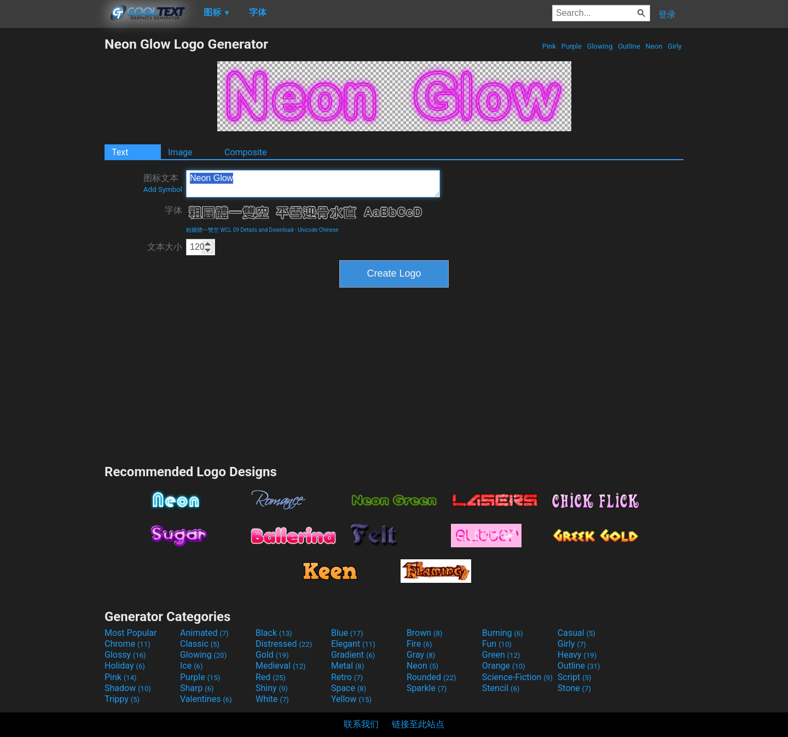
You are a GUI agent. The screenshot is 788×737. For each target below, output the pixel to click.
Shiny (272, 688)
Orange (503, 665)
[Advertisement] (52, 200)
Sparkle (427, 688)
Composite (245, 152)
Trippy (122, 699)
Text (120, 152)
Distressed (284, 644)
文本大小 (164, 247)
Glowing (599, 46)
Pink (549, 46)
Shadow (128, 688)
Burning (502, 633)
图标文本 (162, 183)
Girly (674, 46)
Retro (347, 677)
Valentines (206, 699)
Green (501, 655)
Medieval (281, 665)
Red (271, 677)
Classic (199, 644)
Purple (572, 46)
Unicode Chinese (318, 230)
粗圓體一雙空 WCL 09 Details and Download (239, 230)
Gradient (353, 655)
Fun (497, 644)
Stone (574, 688)
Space (348, 688)
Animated (204, 633)
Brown (424, 633)
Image (180, 152)
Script (575, 677)
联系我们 (361, 724)
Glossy (125, 655)
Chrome (127, 644)
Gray (421, 655)
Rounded (431, 677)
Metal (347, 665)
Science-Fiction (517, 677)
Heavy (577, 655)
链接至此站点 (418, 724)
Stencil (500, 688)
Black (274, 633)
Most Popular (131, 633)
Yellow (351, 699)
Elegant (353, 644)
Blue (347, 633)
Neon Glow (313, 183)
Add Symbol (162, 189)
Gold (272, 655)
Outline (629, 46)
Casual (576, 633)
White (272, 699)
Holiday (125, 665)
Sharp (197, 688)
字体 (173, 210)
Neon (654, 46)
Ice (191, 665)
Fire (419, 644)
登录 (667, 14)
